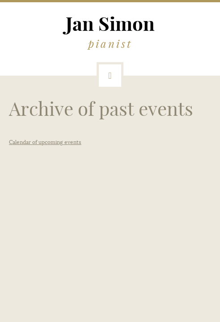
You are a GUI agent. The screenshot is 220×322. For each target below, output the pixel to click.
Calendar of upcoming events (45, 142)
